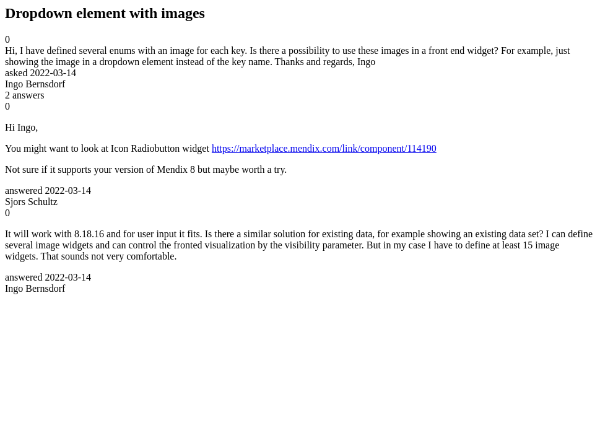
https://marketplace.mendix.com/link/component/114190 (324, 148)
